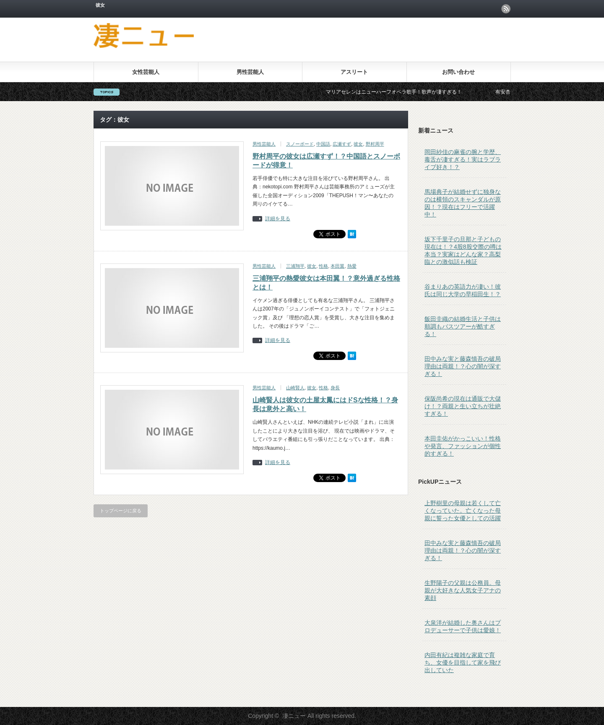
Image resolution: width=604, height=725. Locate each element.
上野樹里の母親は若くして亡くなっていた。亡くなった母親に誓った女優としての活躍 (462, 511)
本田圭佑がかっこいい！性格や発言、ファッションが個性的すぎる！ (462, 446)
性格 (323, 266)
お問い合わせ (458, 72)
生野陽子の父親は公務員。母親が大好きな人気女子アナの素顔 (462, 590)
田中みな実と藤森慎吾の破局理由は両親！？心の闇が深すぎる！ (462, 366)
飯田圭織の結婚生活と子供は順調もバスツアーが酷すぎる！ (462, 326)
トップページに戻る (120, 510)
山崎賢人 (295, 387)
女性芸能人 (145, 72)
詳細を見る (277, 219)
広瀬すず (342, 143)
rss (505, 8)
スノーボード (300, 143)
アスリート (354, 72)
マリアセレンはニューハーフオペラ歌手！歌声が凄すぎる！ (399, 92)
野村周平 (375, 143)
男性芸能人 (250, 72)
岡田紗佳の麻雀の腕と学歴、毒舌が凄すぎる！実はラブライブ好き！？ (462, 159)
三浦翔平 (295, 266)
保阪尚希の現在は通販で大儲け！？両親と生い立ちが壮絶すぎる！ (462, 406)
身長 (335, 387)
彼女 (358, 143)
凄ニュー (294, 715)
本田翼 (337, 266)
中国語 (323, 143)
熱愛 (352, 266)
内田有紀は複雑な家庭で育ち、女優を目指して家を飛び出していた (462, 662)
